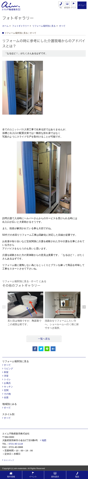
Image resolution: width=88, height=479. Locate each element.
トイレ (7, 379)
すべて (62, 26)
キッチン (8, 386)
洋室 (6, 375)
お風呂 (7, 383)
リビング (8, 368)
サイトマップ (9, 460)
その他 (7, 394)
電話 (77, 477)
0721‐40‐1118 (16, 443)
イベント (74, 7)
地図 (44, 440)
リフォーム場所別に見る (44, 26)
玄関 (6, 390)
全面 (6, 397)
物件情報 (11, 477)
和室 (6, 372)
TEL (61, 8)
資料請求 (67, 7)
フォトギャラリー (20, 26)
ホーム (5, 26)
